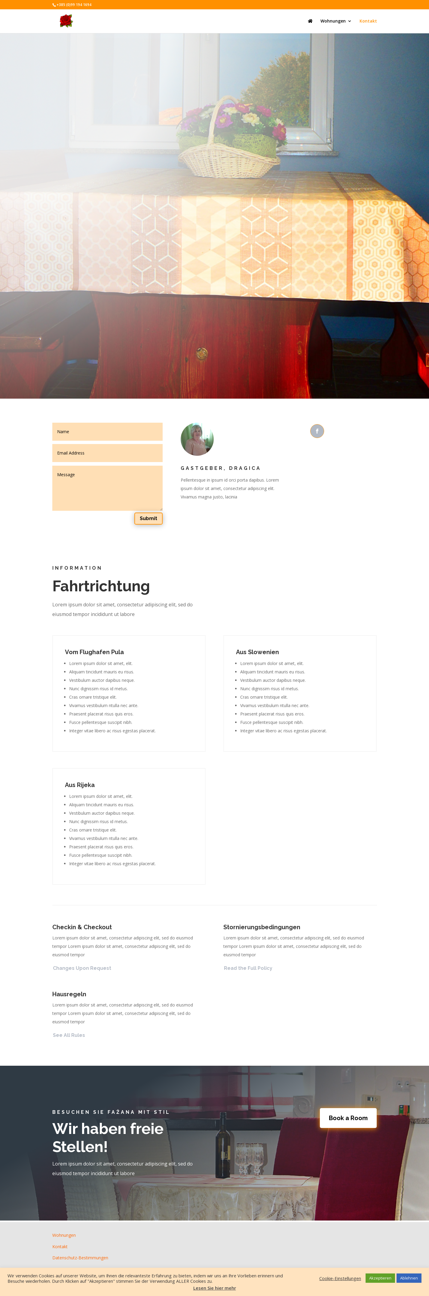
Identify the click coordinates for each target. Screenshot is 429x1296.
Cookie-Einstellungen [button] (340, 1278)
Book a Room (348, 1118)
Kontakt (368, 21)
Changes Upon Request (82, 968)
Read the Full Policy (248, 968)
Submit (148, 518)
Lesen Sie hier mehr (214, 1288)
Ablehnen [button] (409, 1278)
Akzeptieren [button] (380, 1278)
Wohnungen (333, 21)
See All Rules (69, 1035)
